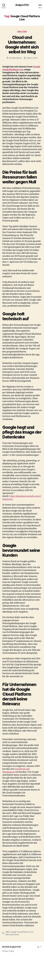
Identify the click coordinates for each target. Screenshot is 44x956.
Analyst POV (22, 5)
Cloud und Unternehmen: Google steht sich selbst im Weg (22, 44)
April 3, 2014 (32, 58)
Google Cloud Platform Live (21, 932)
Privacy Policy (8, 951)
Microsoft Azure (12, 934)
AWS (8, 932)
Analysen (22, 32)
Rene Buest (17, 58)
